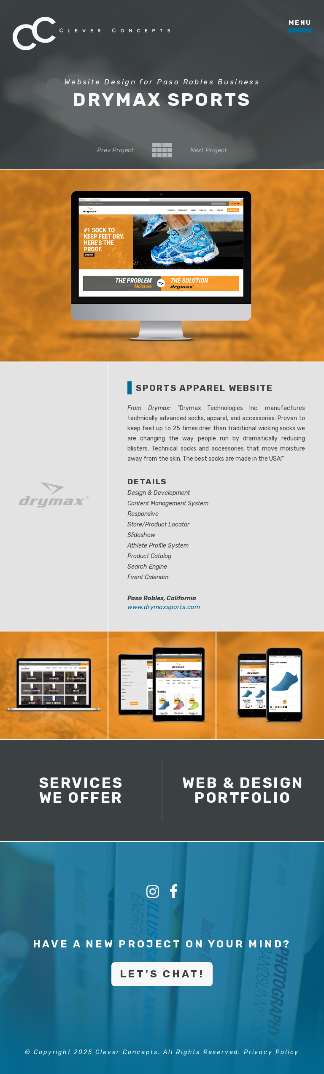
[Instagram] (152, 891)
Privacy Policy (271, 1052)
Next (208, 150)
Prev (115, 150)
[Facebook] (173, 891)
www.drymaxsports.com (163, 607)
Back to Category (162, 150)
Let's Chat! (162, 974)
